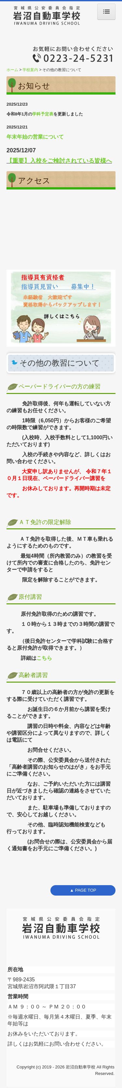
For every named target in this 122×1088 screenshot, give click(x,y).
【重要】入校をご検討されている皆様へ (59, 161)
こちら (44, 658)
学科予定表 (42, 114)
